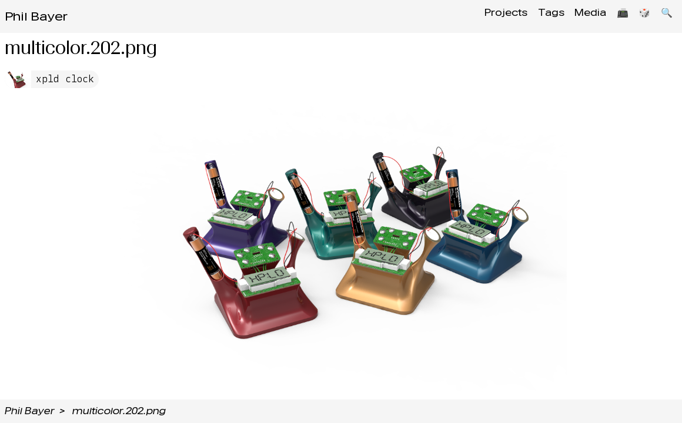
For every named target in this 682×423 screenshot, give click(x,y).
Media (579, 16)
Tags (536, 16)
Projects (487, 16)
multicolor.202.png (119, 411)
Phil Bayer (36, 16)
